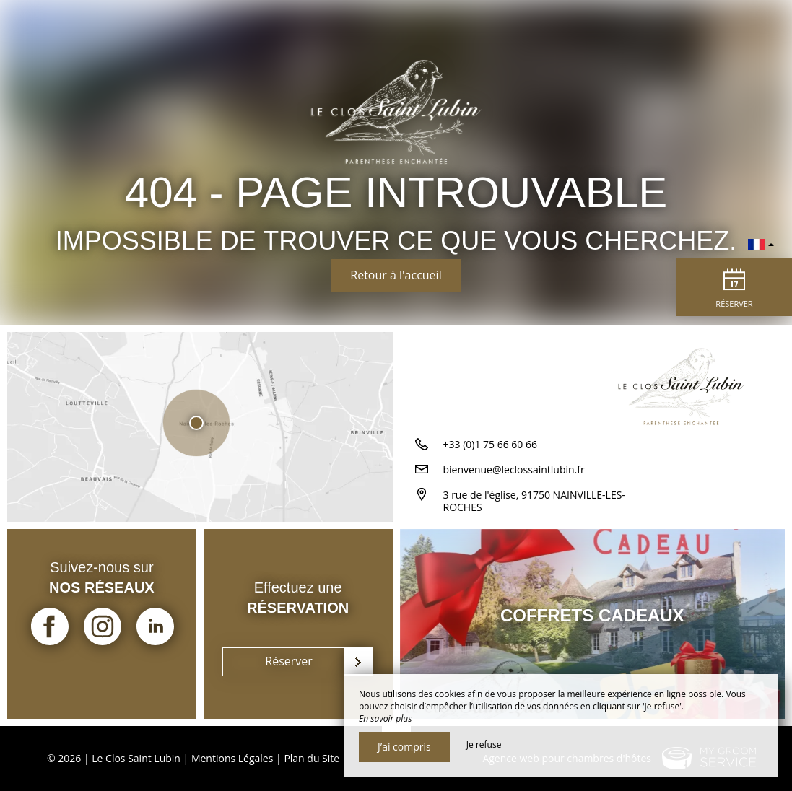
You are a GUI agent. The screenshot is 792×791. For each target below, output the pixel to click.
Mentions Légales (232, 758)
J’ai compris (404, 746)
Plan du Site (311, 758)
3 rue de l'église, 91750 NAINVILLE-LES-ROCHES (534, 501)
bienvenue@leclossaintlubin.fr (514, 469)
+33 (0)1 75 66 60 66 (490, 444)
